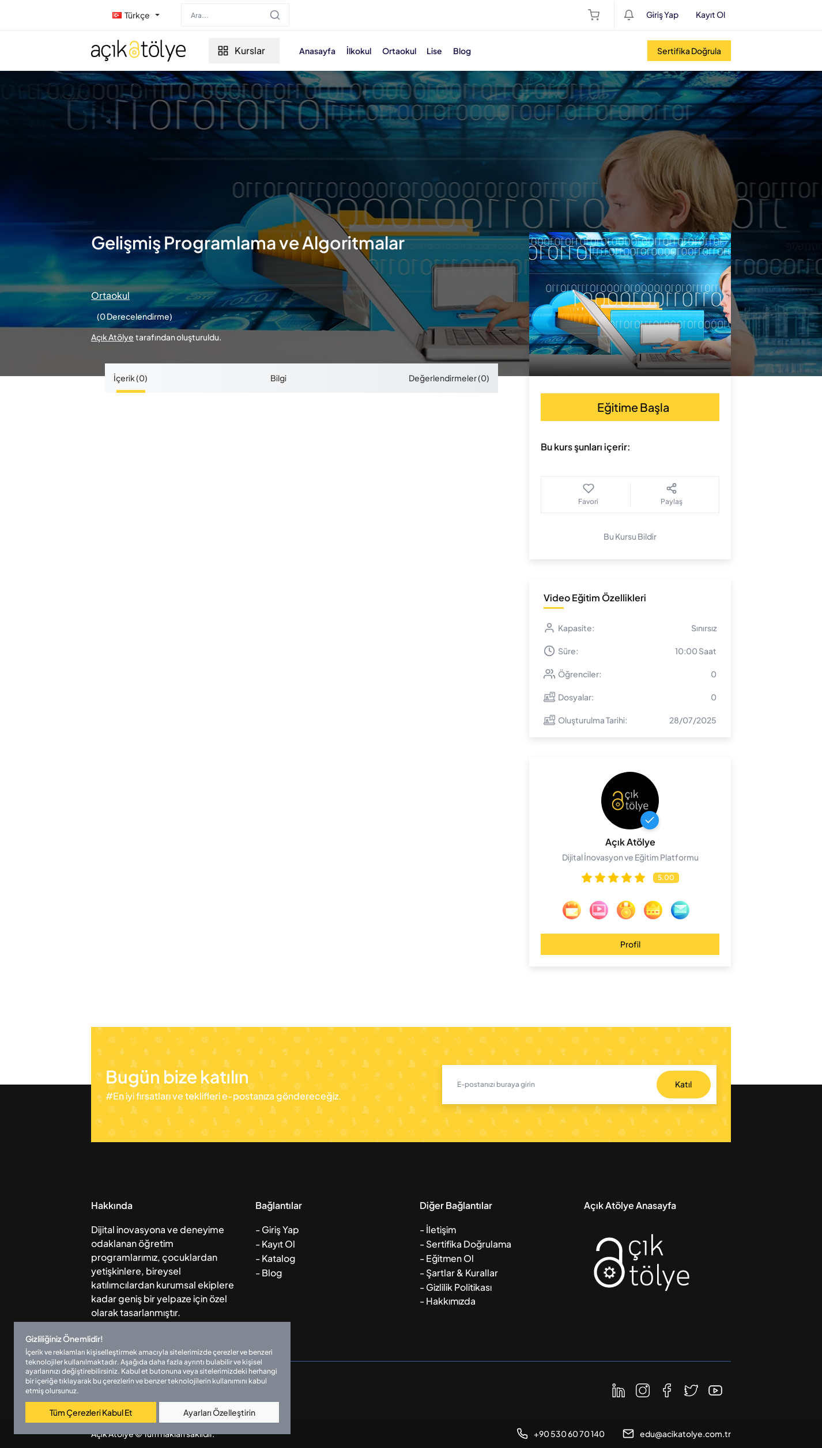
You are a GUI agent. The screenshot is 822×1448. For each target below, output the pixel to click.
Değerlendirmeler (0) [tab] (449, 378)
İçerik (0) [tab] (131, 378)
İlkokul (363, 51)
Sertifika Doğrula (689, 51)
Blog (469, 51)
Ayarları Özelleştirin (219, 1412)
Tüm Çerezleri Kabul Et (91, 1412)
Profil (630, 944)
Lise (440, 51)
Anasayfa (321, 51)
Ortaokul (404, 51)
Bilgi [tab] (278, 378)
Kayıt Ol (710, 14)
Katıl (683, 1084)
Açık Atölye (112, 337)
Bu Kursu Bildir (630, 536)
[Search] (235, 14)
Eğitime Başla (633, 407)
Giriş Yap (662, 14)
